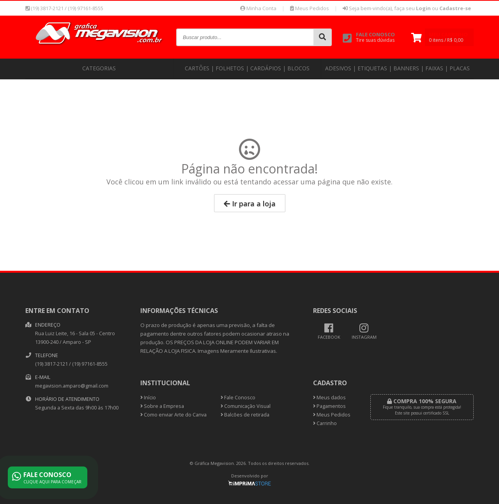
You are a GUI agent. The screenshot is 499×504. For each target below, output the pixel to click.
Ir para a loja (250, 203)
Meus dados (329, 397)
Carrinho (325, 423)
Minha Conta (258, 8)
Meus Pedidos (309, 8)
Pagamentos (329, 406)
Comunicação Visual (246, 406)
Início (148, 397)
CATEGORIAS (99, 68)
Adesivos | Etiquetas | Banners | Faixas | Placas (397, 68)
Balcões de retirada (245, 414)
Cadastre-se (455, 8)
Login (423, 8)
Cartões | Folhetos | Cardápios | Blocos (247, 68)
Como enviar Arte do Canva (173, 414)
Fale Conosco (238, 397)
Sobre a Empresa (162, 406)
